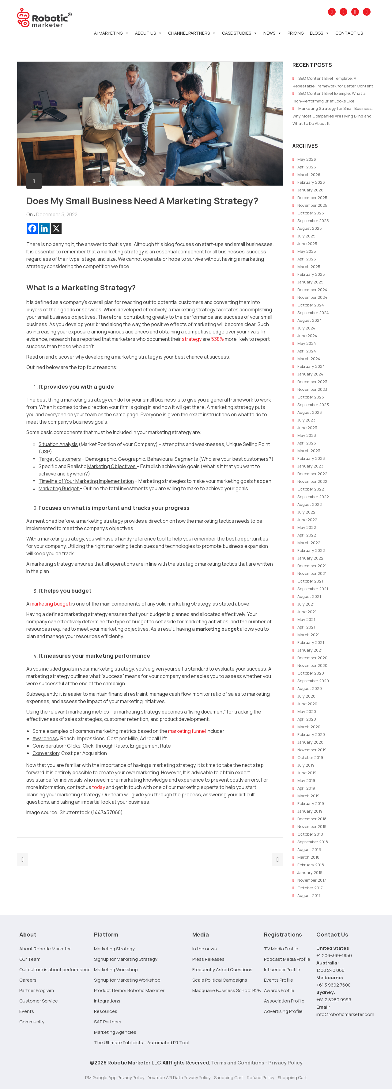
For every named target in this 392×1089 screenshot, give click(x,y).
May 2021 (306, 619)
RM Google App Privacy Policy (114, 1077)
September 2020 (313, 680)
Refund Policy (260, 1077)
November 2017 (311, 880)
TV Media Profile (281, 948)
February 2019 (310, 803)
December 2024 (312, 289)
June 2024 (307, 335)
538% (217, 339)
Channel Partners (192, 33)
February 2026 (311, 182)
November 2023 (312, 389)
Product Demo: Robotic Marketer (129, 990)
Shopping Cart (228, 1077)
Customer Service (38, 1001)
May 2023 (306, 435)
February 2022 (311, 550)
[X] (56, 228)
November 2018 (311, 826)
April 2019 (306, 788)
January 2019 (309, 811)
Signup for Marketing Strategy (125, 959)
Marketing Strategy (114, 948)
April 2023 (306, 443)
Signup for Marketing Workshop (127, 980)
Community (31, 1021)
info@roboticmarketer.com (345, 1014)
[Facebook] (32, 228)
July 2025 (306, 236)
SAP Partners (107, 1021)
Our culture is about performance (55, 969)
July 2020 (306, 696)
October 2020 (310, 673)
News (272, 33)
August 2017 (309, 895)
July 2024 (306, 328)
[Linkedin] (44, 228)
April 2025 (306, 259)
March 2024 (308, 358)
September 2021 (312, 588)
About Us (148, 33)
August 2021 (309, 596)
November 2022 (312, 481)
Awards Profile (279, 990)
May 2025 (306, 251)
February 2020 (311, 734)
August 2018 (309, 849)
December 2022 (312, 473)
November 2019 (311, 749)
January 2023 (310, 466)
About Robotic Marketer (45, 948)
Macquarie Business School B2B (226, 990)
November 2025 (312, 205)
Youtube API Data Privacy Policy (179, 1077)
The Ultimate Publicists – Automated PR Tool (141, 1042)
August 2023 (309, 412)
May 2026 (306, 159)
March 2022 (308, 542)
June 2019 (306, 772)
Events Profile (278, 980)
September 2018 (312, 842)
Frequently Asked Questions (222, 969)
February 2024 (311, 366)
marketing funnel (187, 731)
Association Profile (284, 1001)
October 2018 (310, 834)
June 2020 (307, 703)
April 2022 (306, 535)
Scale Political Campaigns (219, 980)
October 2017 (310, 888)
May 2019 (306, 780)
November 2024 (312, 297)
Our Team (29, 959)
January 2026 (310, 190)
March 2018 (308, 857)
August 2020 (309, 688)
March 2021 (308, 634)
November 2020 (312, 665)
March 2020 (308, 726)
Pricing (296, 33)
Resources (105, 1011)
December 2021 (311, 565)
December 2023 (312, 381)
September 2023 (313, 404)
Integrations (107, 1001)
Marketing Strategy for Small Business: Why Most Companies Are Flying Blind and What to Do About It (332, 116)
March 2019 (308, 795)
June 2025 (307, 243)
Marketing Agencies (115, 1032)
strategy (192, 339)
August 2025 (309, 228)
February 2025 (311, 274)
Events (26, 1011)
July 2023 (306, 420)
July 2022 (306, 512)
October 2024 (310, 305)
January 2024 (310, 374)
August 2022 (309, 504)
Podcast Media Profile (287, 959)
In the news (204, 948)
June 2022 (307, 519)
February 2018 (310, 865)
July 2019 (306, 765)
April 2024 (306, 351)
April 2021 (306, 627)
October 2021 (310, 581)
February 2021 (310, 642)
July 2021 (306, 604)
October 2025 (310, 213)
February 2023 (311, 458)
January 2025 (310, 282)
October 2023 (310, 397)
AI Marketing (111, 33)
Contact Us (349, 33)
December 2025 (312, 197)
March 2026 (308, 174)
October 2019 (310, 757)
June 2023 (307, 427)
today (98, 787)
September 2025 (313, 220)
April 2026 (306, 167)
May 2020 (306, 711)
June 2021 (306, 611)
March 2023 (308, 450)
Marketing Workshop (116, 969)
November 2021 (311, 573)
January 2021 (309, 650)
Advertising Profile (283, 1011)
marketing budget (50, 603)
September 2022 (313, 496)
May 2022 (306, 527)
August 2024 (309, 320)
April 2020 (306, 719)
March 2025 (308, 266)
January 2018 (309, 872)
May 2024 (306, 343)
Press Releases (208, 959)
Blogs (319, 33)
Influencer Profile (282, 969)
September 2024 (313, 312)
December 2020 (312, 657)
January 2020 (310, 742)
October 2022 (310, 489)
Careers (27, 980)
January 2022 (310, 558)
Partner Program (36, 990)
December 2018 (311, 819)
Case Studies (239, 33)
